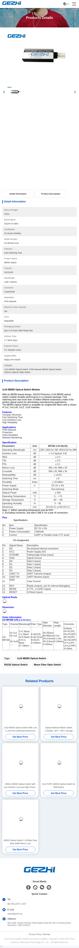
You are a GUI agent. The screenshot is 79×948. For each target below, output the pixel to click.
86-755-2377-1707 (16, 904)
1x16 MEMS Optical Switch (31, 658)
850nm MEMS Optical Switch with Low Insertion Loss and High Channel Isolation (20, 786)
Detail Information (17, 194)
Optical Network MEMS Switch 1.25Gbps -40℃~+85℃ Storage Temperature (59, 729)
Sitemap (46, 934)
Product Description (50, 194)
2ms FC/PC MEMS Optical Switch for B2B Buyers (58, 785)
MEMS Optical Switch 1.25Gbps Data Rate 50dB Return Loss (20, 842)
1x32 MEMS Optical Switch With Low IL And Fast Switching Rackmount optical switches (20, 729)
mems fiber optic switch (47, 664)
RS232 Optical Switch (16, 664)
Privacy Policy (35, 934)
